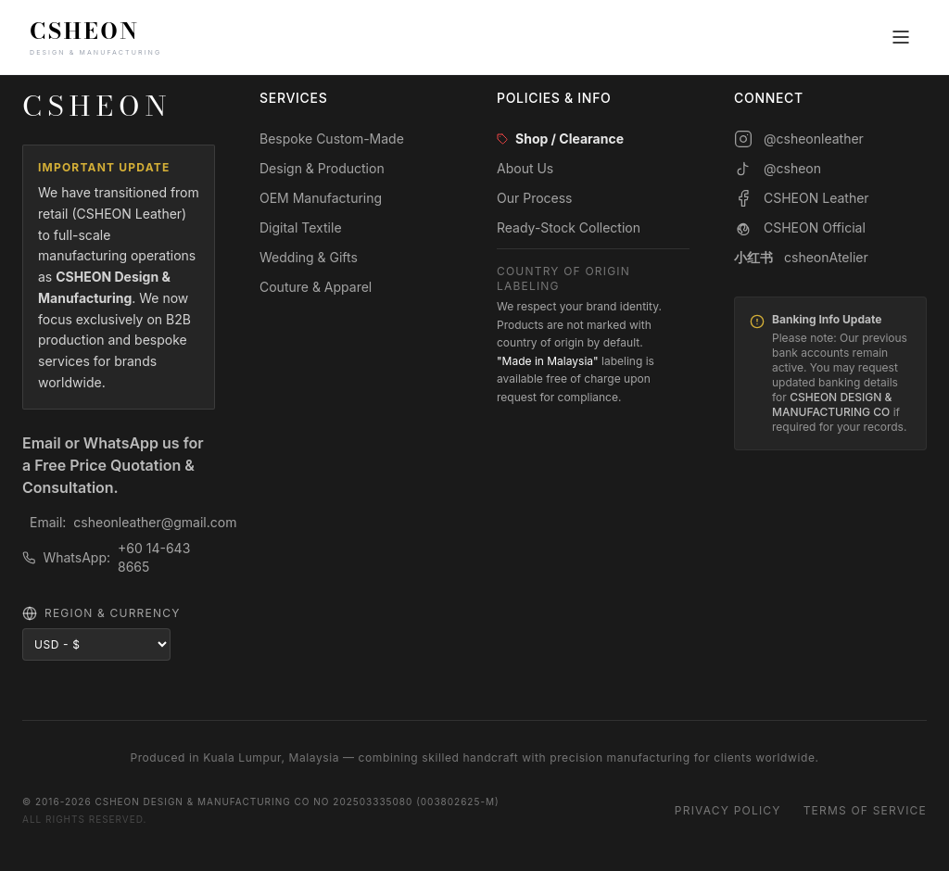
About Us (525, 168)
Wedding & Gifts (308, 257)
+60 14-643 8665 (154, 557)
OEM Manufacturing (320, 198)
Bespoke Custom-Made (331, 138)
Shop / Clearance (560, 138)
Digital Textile (300, 227)
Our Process (535, 198)
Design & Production (322, 168)
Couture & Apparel (315, 287)
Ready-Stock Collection (568, 227)
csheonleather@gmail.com (154, 522)
